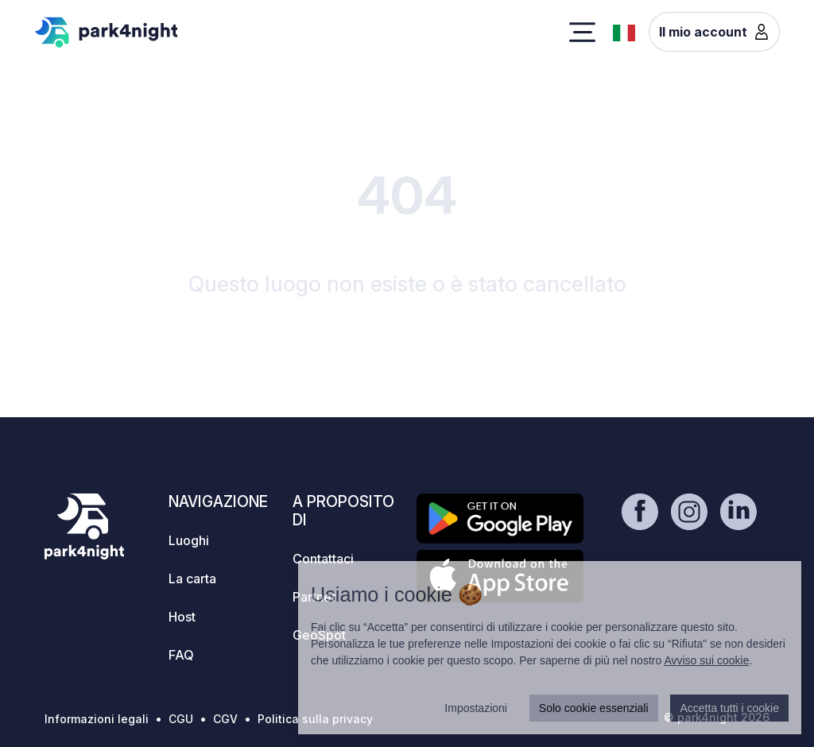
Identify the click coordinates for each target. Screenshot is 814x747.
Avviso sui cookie (706, 660)
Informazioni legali (97, 719)
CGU (181, 719)
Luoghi (189, 540)
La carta (192, 578)
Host (182, 617)
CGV (225, 719)
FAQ (181, 655)
